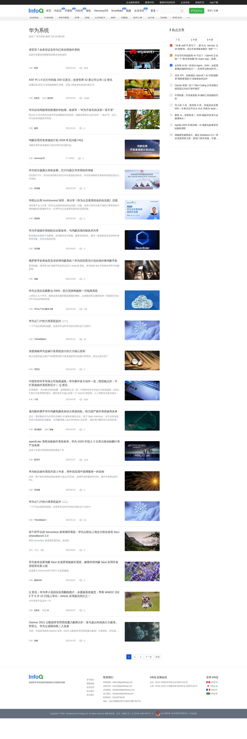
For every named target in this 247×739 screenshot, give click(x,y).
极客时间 (149, 2)
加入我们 (90, 712)
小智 (36, 412)
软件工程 (137, 20)
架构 (113, 20)
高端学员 (199, 2)
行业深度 (48, 20)
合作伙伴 (90, 708)
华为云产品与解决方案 (43, 319)
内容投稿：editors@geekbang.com (118, 703)
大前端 (163, 20)
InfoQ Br (214, 714)
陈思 (36, 70)
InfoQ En (214, 703)
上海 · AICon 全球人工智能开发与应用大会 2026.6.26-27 (173, 707)
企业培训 (185, 2)
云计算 (151, 20)
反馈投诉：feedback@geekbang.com (119, 710)
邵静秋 (37, 226)
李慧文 (37, 381)
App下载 (214, 2)
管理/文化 (177, 20)
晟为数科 (38, 443)
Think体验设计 (40, 350)
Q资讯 (36, 101)
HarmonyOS (39, 164)
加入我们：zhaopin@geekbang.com (118, 714)
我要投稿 (90, 704)
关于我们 (90, 700)
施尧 (36, 132)
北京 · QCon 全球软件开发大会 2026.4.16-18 (169, 703)
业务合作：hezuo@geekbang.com (117, 707)
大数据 (124, 20)
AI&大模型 (64, 20)
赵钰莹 (50, 101)
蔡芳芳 (37, 474)
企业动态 (34, 20)
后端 (87, 20)
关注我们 (90, 715)
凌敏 (36, 288)
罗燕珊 (37, 195)
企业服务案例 (132, 2)
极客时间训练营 (167, 2)
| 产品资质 (192, 734)
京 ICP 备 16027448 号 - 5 (142, 734)
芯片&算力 (100, 20)
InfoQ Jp (214, 707)
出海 (77, 20)
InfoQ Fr (214, 710)
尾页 (158, 677)
